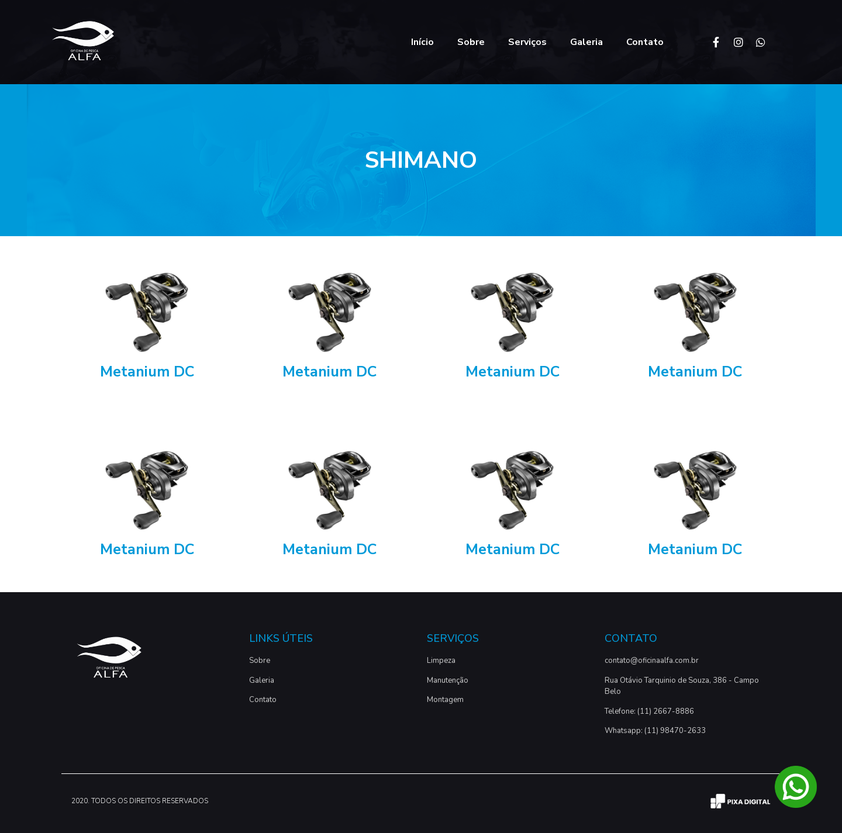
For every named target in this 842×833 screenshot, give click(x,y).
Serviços (527, 42)
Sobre (471, 42)
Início (422, 42)
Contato (645, 42)
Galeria (586, 42)
